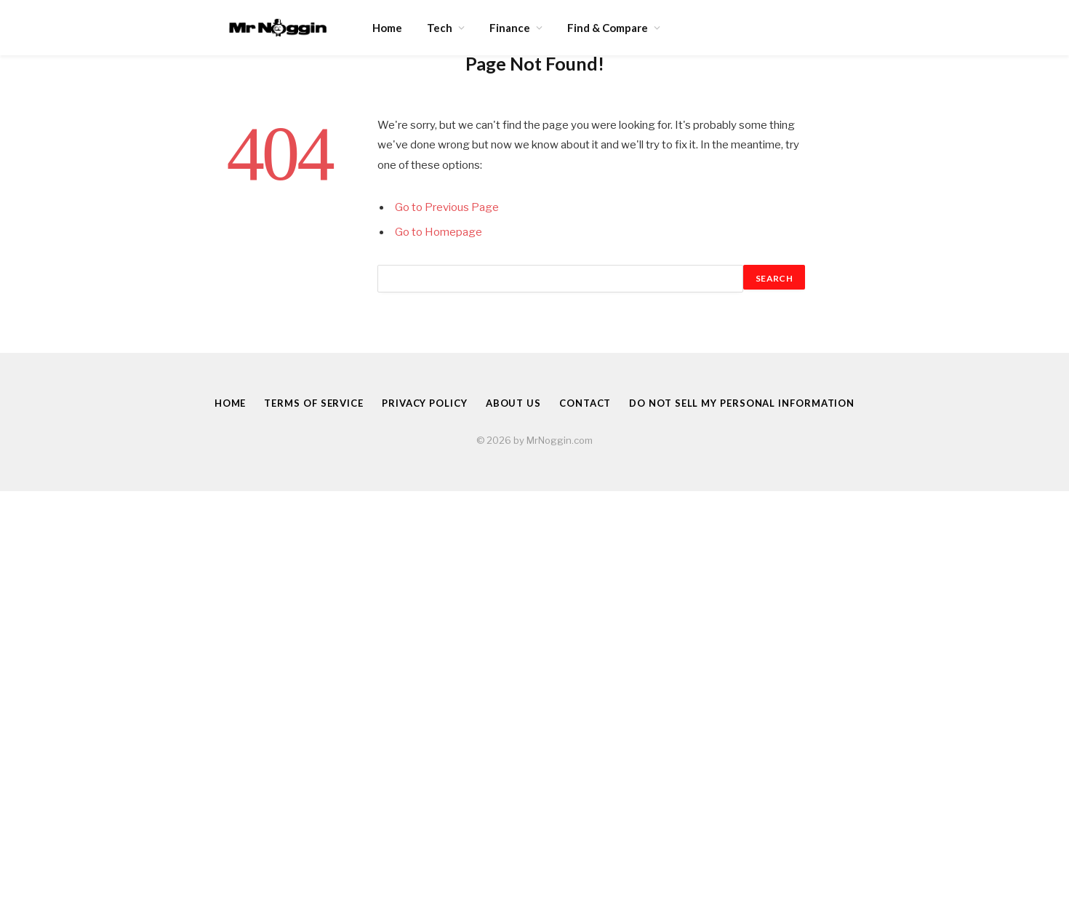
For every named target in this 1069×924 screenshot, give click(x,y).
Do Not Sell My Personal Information (741, 403)
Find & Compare (607, 27)
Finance (509, 27)
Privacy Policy (425, 403)
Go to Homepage (438, 232)
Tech (439, 27)
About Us (513, 403)
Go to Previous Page (447, 207)
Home (387, 27)
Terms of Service (314, 403)
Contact (585, 403)
